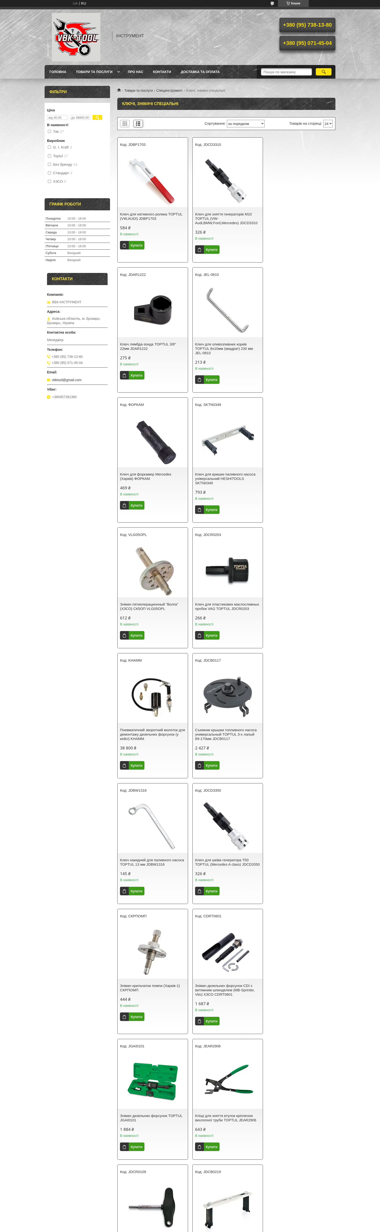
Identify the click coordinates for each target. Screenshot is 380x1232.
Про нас (135, 72)
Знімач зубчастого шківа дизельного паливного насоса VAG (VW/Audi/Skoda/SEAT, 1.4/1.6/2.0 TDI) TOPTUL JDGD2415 (300, 1126)
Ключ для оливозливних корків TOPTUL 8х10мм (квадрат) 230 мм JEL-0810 (149, 348)
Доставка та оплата (200, 72)
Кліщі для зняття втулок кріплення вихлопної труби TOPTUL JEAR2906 (150, 866)
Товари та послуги (94, 72)
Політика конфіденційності (222, 1227)
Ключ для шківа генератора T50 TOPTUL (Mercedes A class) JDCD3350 (295, 608)
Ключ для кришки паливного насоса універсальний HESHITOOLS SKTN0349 (298, 348)
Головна (57, 72)
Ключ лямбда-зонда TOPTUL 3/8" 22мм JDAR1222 (296, 216)
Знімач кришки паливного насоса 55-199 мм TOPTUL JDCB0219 (299, 866)
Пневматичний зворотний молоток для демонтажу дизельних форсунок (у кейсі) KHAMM (299, 478)
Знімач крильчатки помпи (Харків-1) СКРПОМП (150, 736)
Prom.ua (212, 1223)
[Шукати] (324, 71)
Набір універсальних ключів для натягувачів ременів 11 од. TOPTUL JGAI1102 (224, 1124)
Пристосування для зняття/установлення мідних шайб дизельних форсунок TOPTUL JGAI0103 (152, 994)
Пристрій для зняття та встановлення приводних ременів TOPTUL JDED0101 (225, 994)
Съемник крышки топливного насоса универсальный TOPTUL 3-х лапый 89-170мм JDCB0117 (151, 608)
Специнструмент (169, 90)
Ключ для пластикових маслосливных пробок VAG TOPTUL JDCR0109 (226, 866)
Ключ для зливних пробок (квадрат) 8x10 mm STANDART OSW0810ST (298, 992)
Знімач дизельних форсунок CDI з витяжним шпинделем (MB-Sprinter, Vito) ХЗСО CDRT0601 (224, 738)
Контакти (162, 72)
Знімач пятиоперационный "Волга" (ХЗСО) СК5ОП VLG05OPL (149, 476)
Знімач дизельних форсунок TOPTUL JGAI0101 (299, 736)
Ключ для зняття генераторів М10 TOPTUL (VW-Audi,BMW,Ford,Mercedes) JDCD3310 (225, 218)
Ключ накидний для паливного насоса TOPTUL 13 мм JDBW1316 (226, 606)
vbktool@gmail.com (66, 380)
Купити (136, 245)
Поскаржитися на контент (184, 1227)
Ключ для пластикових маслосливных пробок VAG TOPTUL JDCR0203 (226, 476)
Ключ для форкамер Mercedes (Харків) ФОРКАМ (219, 346)
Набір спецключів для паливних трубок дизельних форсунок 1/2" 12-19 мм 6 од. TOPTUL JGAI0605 (150, 1124)
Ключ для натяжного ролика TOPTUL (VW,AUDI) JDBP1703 (151, 216)
